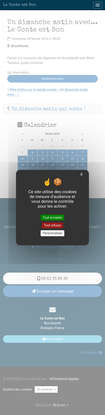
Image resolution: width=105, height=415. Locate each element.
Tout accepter (52, 217)
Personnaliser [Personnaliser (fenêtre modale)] (52, 233)
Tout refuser (52, 225)
